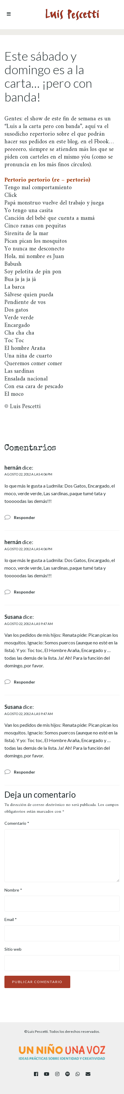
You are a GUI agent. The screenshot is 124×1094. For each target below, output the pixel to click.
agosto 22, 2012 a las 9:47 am (28, 624)
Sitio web (13, 949)
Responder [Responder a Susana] (24, 681)
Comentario (16, 823)
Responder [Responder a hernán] (24, 517)
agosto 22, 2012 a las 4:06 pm (28, 474)
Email (10, 919)
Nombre (13, 889)
